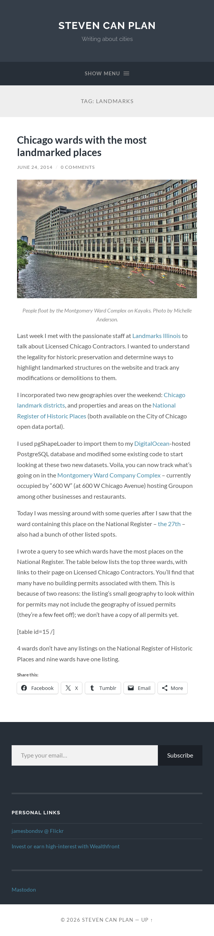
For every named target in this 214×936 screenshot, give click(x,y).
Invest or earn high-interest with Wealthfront (66, 846)
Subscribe (180, 755)
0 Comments (78, 167)
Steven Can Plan (107, 25)
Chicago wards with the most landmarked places (82, 146)
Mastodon (24, 890)
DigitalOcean (151, 443)
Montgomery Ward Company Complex (109, 475)
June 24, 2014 (35, 167)
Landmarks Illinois (156, 335)
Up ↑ (147, 920)
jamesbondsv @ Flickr (38, 831)
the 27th (169, 523)
